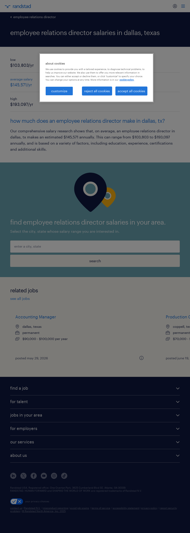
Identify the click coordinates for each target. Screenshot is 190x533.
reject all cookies (97, 91)
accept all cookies (131, 91)
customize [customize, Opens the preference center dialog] (59, 91)
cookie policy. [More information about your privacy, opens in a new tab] (126, 79)
